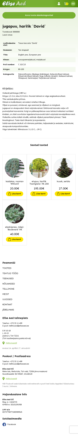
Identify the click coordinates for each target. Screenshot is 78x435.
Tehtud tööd (10, 273)
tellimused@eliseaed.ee (19, 326)
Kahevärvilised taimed (59, 74)
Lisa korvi (16, 193)
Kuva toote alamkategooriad (39, 15)
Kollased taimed (65, 76)
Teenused (8, 278)
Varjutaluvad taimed (47, 78)
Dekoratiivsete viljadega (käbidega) (33, 74)
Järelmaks (8, 309)
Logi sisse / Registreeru (60, 3)
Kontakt (7, 304)
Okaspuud (22, 78)
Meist (5, 294)
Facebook (9, 424)
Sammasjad (33, 78)
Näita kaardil (11, 343)
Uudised (7, 299)
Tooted (6, 268)
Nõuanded (8, 283)
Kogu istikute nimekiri (48, 76)
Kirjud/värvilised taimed (28, 76)
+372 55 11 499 (16, 323)
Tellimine (8, 289)
